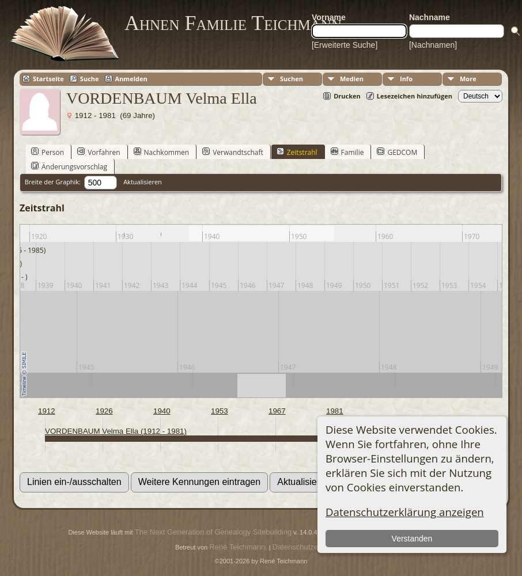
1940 (162, 411)
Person (47, 152)
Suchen (291, 78)
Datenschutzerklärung (309, 547)
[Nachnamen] (433, 45)
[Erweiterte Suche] (344, 45)
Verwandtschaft (232, 152)
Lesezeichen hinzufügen (414, 96)
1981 (334, 411)
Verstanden (411, 538)
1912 (46, 411)
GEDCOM (397, 152)
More (468, 78)
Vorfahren (98, 152)
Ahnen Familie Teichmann (233, 23)
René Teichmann (237, 547)
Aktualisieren (142, 181)
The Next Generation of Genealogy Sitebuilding (213, 532)
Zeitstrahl (297, 152)
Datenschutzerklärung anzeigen (405, 512)
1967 (277, 411)
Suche (89, 78)
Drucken (347, 96)
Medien (352, 78)
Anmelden (131, 78)
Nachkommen (162, 152)
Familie (347, 152)
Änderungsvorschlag (69, 166)
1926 (104, 411)
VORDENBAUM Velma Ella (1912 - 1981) (116, 431)
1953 (219, 411)
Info (406, 78)
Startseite (48, 78)
